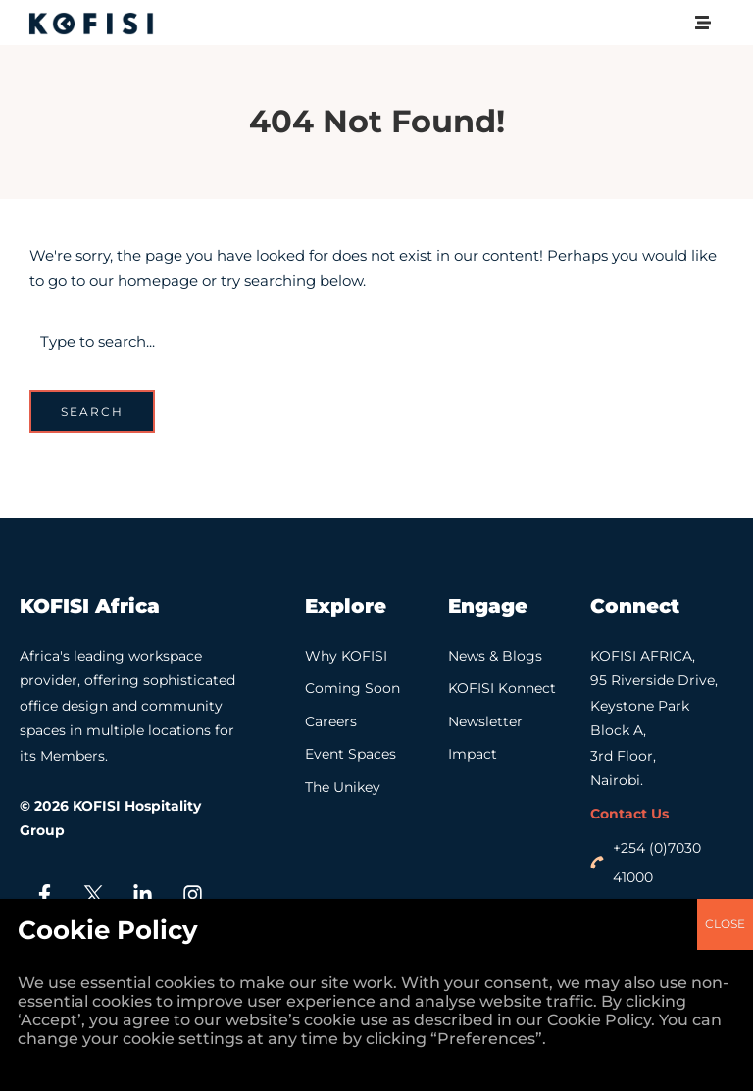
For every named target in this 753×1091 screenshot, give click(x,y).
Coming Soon (352, 688)
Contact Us (629, 813)
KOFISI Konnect (502, 688)
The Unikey (342, 787)
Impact (472, 754)
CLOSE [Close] (725, 199)
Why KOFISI (346, 656)
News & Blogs (495, 656)
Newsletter (485, 721)
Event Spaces (350, 754)
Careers (331, 721)
